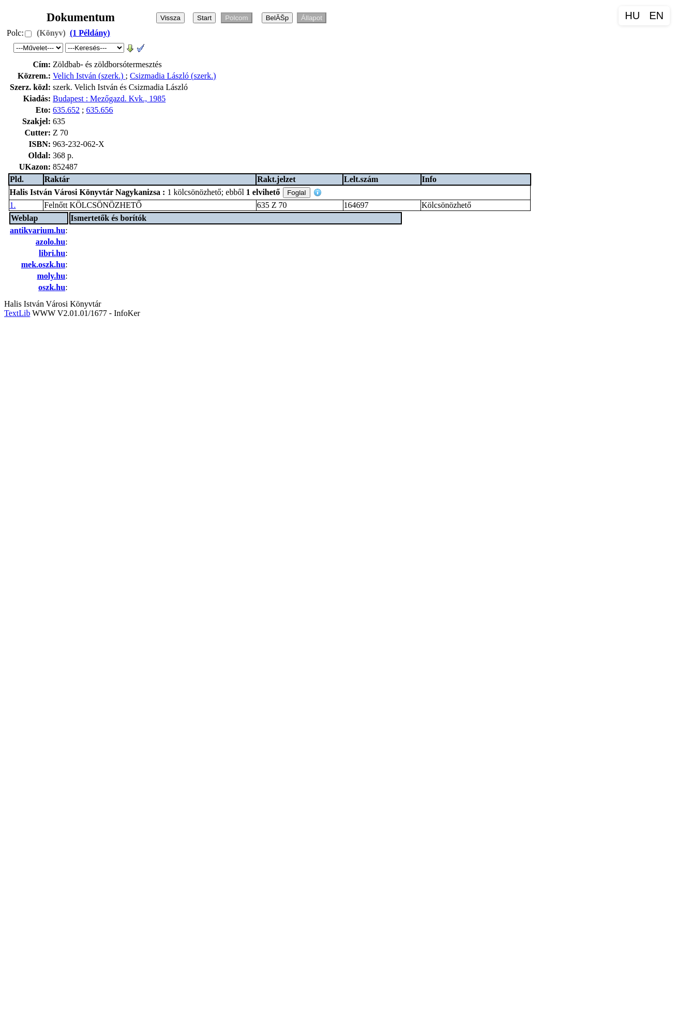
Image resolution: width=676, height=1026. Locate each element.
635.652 (66, 109)
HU (632, 15)
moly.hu (51, 275)
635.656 (99, 109)
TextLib (17, 313)
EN (656, 15)
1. (13, 205)
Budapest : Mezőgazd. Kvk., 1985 (109, 98)
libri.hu (52, 253)
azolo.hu (50, 241)
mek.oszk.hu (43, 264)
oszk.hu (51, 287)
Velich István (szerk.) (89, 75)
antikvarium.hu (37, 230)
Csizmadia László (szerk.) (173, 75)
